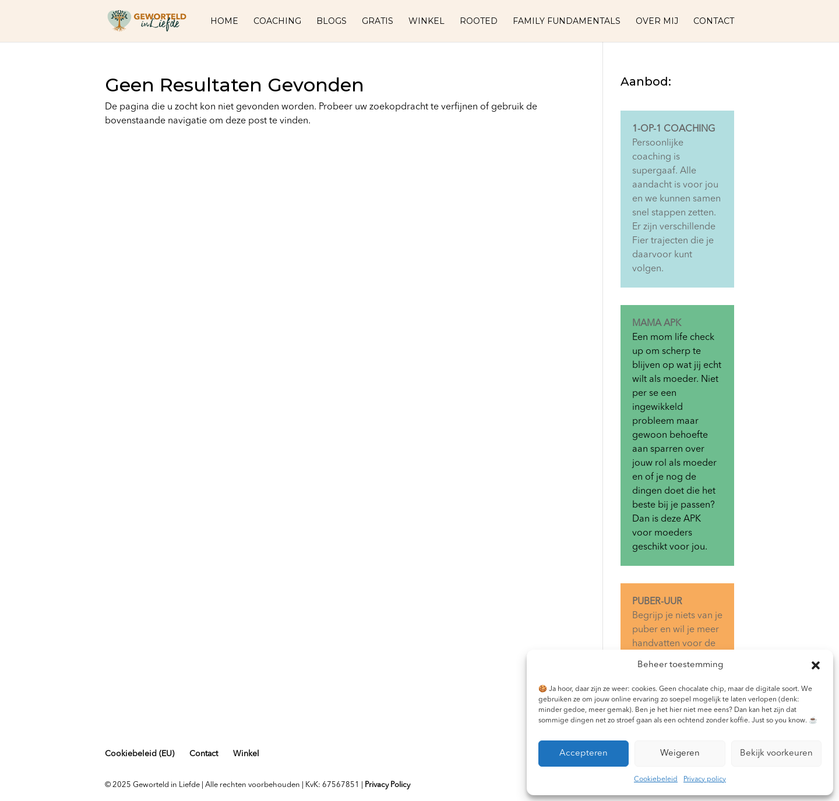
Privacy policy (704, 779)
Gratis (377, 21)
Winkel (426, 21)
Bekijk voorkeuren (776, 753)
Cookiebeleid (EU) (139, 754)
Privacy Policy (387, 785)
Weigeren (680, 753)
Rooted (479, 21)
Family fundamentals (567, 21)
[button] (816, 665)
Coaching (277, 21)
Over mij (657, 21)
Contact (713, 21)
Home (224, 21)
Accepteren (583, 753)
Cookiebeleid (656, 779)
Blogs (331, 21)
